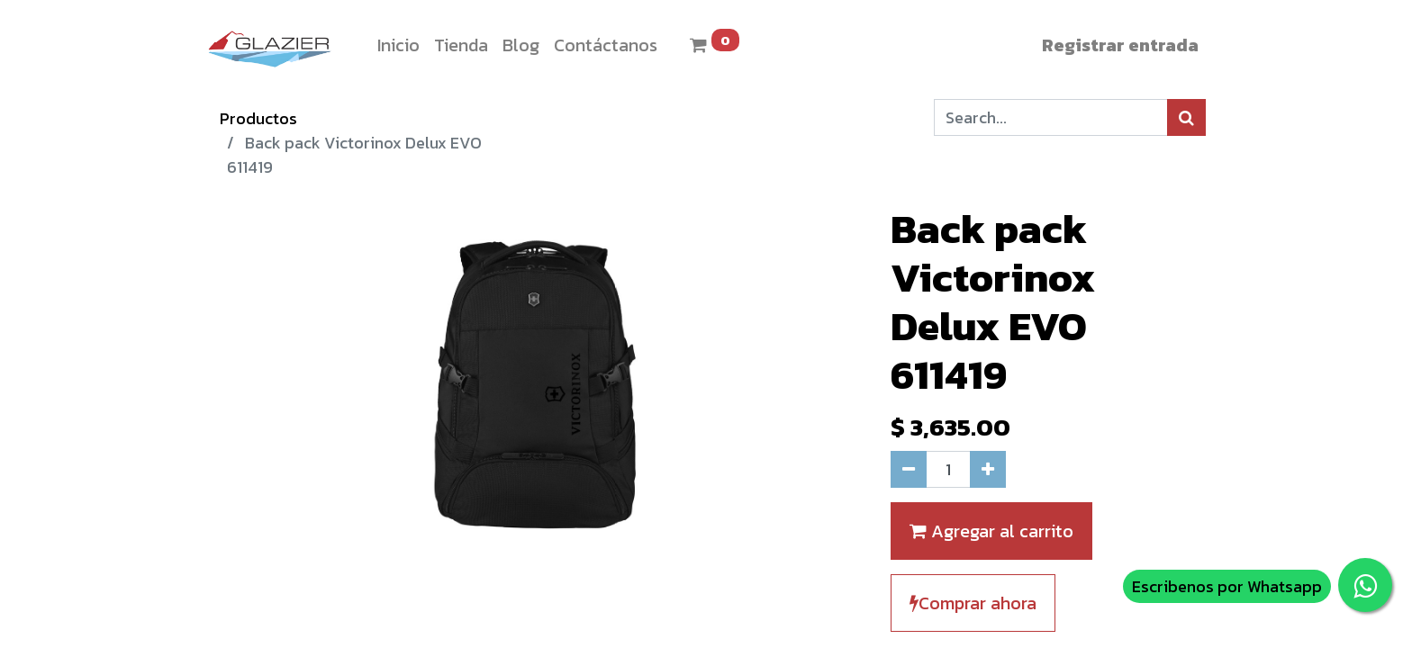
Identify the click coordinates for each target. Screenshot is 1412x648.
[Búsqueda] (1186, 117)
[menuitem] (398, 45)
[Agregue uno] (988, 469)
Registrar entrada (1120, 45)
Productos (258, 118)
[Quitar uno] (909, 469)
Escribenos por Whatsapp (1227, 586)
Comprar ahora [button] (973, 603)
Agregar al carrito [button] (991, 531)
